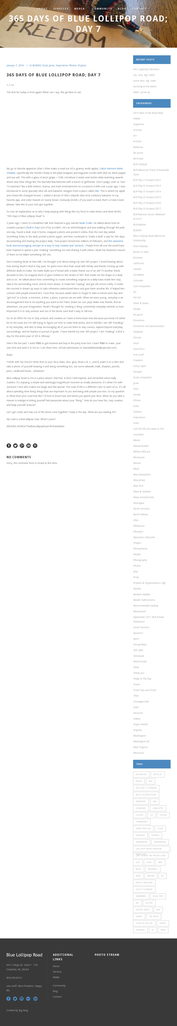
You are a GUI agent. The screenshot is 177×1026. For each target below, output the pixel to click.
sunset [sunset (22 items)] (139, 916)
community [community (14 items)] (142, 822)
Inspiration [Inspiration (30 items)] (160, 842)
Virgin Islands (140, 724)
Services (57, 971)
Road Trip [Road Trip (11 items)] (158, 896)
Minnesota (138, 457)
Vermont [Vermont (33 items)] (140, 930)
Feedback (138, 331)
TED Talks (138, 650)
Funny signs (139, 366)
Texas (136, 667)
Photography (140, 560)
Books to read (140, 251)
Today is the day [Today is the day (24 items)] (144, 923)
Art (135, 135)
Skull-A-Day (32, 227)
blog (55, 991)
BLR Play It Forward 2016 (147, 203)
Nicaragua (138, 503)
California (138, 263)
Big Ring (23, 1010)
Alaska (136, 118)
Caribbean (138, 274)
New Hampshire (141, 474)
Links (136, 423)
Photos (72, 65)
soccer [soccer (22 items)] (149, 903)
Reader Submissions (144, 599)
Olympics (138, 531)
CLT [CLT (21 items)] (151, 815)
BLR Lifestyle (140, 164)
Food (44, 65)
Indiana (137, 411)
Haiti (135, 388)
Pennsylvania (140, 548)
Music (136, 468)
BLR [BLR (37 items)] (150, 781)
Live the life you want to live (148, 428)
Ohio (135, 520)
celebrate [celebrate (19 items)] (141, 808)
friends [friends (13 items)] (155, 835)
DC (134, 291)
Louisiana (138, 434)
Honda (136, 394)
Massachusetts (140, 445)
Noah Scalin (85, 223)
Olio (97, 191)
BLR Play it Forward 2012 (147, 180)
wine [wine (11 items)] (163, 930)
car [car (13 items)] (154, 801)
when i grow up (141, 92)
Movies (137, 463)
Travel (136, 684)
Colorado (138, 280)
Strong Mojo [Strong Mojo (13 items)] (143, 910)
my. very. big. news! (144, 75)
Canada (137, 269)
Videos (136, 718)
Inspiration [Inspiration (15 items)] (141, 842)
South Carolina (141, 627)
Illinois (137, 400)
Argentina (138, 124)
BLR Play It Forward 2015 (147, 197)
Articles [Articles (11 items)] (157, 774)
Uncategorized (140, 701)
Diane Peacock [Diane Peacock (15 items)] (143, 829)
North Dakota (140, 514)
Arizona (137, 130)
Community (59, 985)
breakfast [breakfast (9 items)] (141, 801)
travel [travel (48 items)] (163, 923)
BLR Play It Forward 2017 (147, 208)
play (135, 571)
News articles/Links (143, 497)
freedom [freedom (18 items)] (140, 835)
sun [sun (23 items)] (158, 910)
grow (51, 65)
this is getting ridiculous (146, 69)
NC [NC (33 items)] (162, 876)
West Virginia (140, 747)
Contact (57, 996)
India (136, 406)
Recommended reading (145, 605)
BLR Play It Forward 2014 (147, 191)
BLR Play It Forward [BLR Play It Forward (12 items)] (146, 788)
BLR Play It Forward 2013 (147, 185)
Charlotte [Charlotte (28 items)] (158, 808)
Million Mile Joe (141, 451)
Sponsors (138, 633)
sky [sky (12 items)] (137, 903)
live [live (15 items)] (138, 862)
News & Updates (142, 491)
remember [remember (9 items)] (141, 896)
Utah (135, 707)
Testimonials (140, 661)
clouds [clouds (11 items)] (139, 815)
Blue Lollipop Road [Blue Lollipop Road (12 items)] (146, 795)
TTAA (135, 695)
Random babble (141, 594)
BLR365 (36, 65)
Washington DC (141, 741)
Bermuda (138, 158)
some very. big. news (144, 80)
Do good (137, 314)
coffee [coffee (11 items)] (163, 815)
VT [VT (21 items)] (153, 930)
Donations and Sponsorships (148, 326)
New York (138, 485)
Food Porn (138, 349)
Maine (136, 440)
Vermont (138, 713)
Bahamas (138, 147)
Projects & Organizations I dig (149, 583)
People (136, 554)
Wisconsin (138, 752)
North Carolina (141, 508)
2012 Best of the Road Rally (148, 113)
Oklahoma (138, 525)
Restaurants (139, 611)
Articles (137, 141)
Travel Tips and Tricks (144, 690)
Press (136, 577)
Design (136, 308)
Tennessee (138, 656)
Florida (137, 337)
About (56, 966)
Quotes (137, 588)
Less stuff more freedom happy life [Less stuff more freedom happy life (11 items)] (149, 850)
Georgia (137, 371)
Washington (139, 735)
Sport (136, 638)
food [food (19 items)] (160, 829)
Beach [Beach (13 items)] (139, 781)
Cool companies (141, 286)
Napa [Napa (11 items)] (138, 876)
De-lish (137, 297)
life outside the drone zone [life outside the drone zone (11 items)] (151, 856)
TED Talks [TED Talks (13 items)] (154, 916)
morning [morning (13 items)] (153, 869)
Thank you (138, 673)
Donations (138, 320)
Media (56, 977)
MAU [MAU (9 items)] (160, 862)
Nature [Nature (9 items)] (151, 876)
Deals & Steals (140, 303)
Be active (138, 152)
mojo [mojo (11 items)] (138, 869)
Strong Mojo (139, 644)
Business (137, 257)
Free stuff (138, 354)
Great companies (142, 377)
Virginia (82, 65)
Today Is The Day (142, 678)
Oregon (137, 542)
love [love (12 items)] (149, 862)
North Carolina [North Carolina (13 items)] (144, 883)
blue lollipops (140, 246)
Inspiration (61, 65)
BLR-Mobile (139, 224)
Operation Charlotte (144, 537)
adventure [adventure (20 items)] (141, 774)
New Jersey (139, 480)
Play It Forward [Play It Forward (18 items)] (144, 889)
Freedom (138, 360)
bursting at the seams (144, 86)
